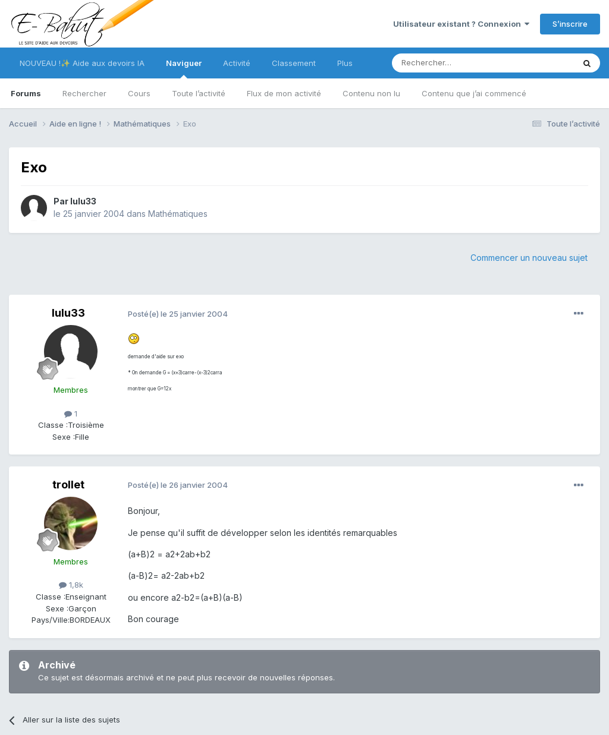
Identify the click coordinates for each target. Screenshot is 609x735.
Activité (236, 63)
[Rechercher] (457, 62)
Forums (26, 93)
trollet (68, 484)
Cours (139, 93)
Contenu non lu (371, 93)
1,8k (71, 584)
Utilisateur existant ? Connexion (461, 24)
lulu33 (83, 201)
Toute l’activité (198, 93)
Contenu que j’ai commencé (474, 93)
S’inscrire (570, 24)
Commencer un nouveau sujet (529, 258)
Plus (345, 63)
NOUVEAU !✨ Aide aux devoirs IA (82, 63)
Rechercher (84, 93)
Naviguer (184, 68)
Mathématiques (178, 214)
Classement (294, 63)
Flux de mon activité (284, 93)
